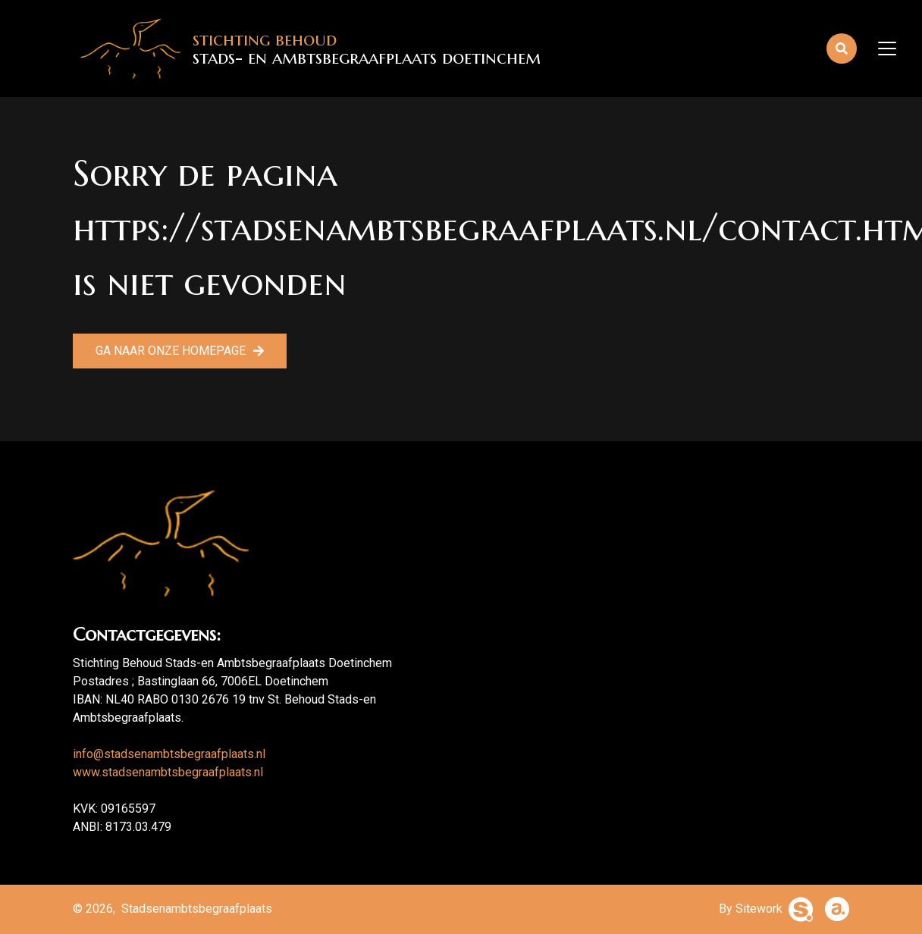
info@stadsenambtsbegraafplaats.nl (169, 754)
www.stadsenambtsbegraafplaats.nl (168, 772)
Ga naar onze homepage (171, 350)
